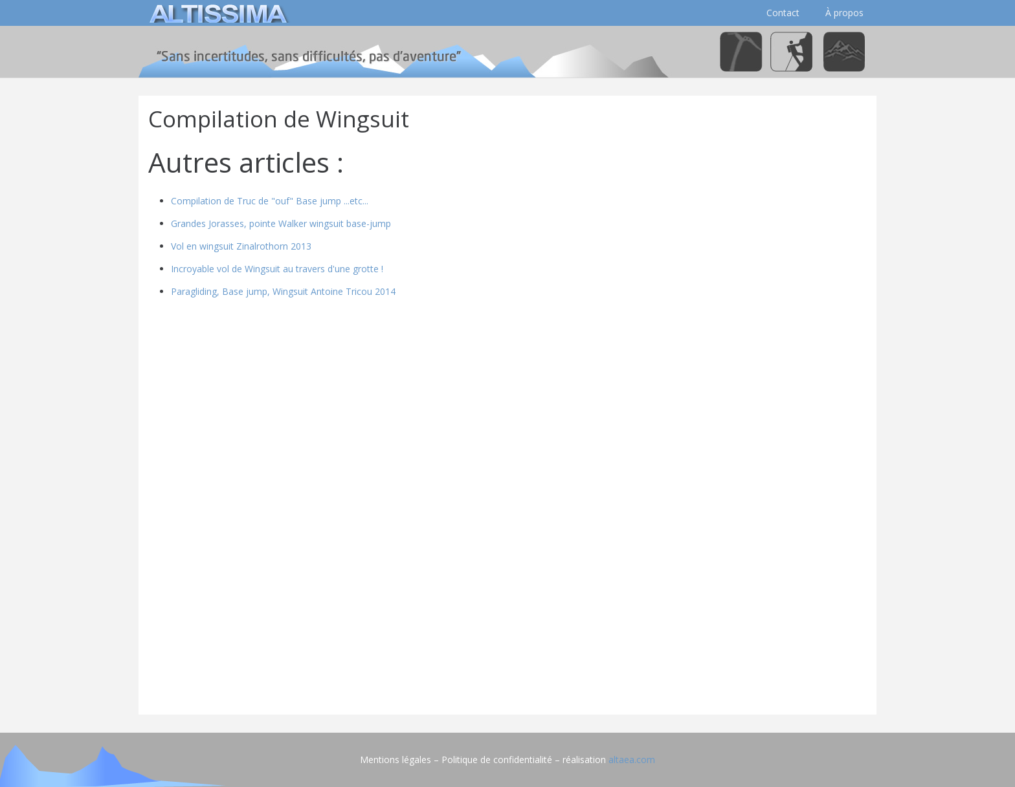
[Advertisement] (507, 614)
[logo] (216, 13)
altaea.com (631, 759)
